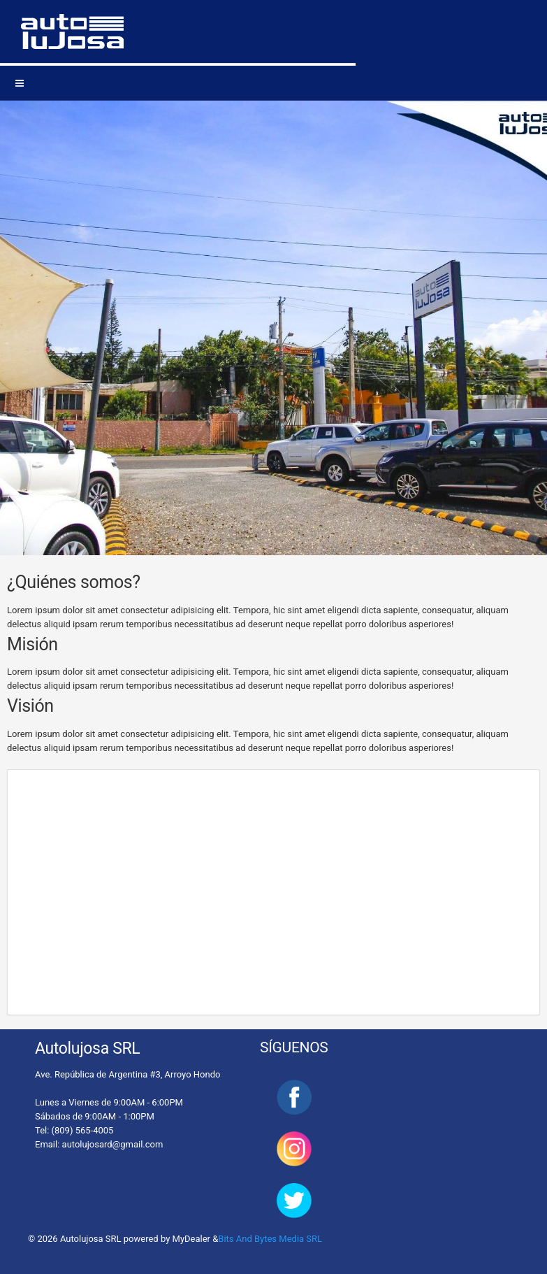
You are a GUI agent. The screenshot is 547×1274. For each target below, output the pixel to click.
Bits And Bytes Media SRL (270, 1238)
